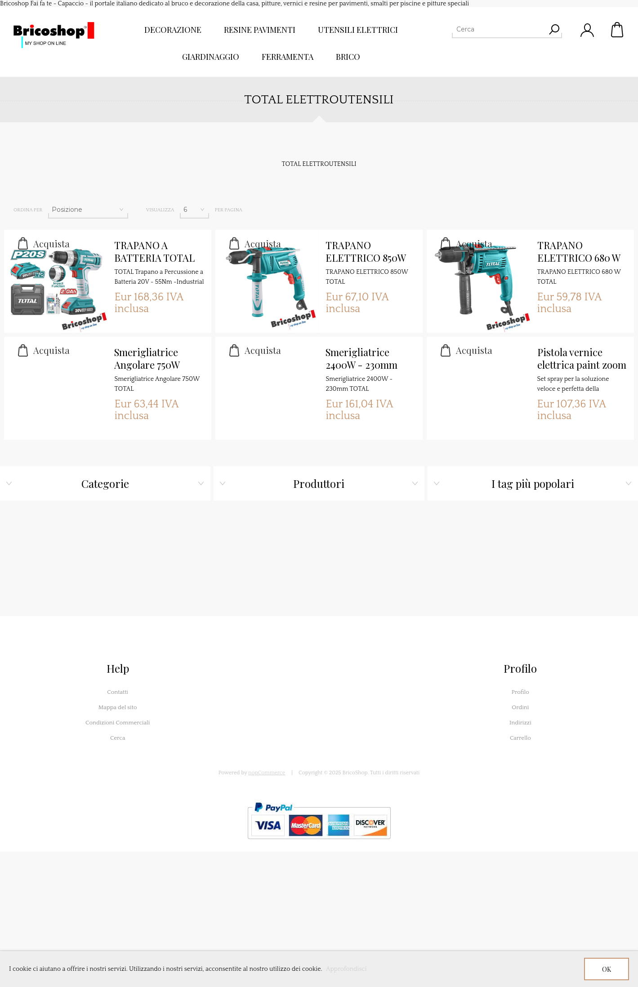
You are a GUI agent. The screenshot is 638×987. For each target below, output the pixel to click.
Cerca (117, 738)
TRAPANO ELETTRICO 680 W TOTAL (578, 252)
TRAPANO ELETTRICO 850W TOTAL (366, 252)
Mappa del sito (117, 707)
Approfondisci (346, 969)
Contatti (117, 692)
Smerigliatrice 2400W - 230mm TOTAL (361, 359)
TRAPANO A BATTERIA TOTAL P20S (154, 252)
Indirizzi (520, 722)
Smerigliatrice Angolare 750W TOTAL (146, 359)
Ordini (520, 707)
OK (606, 969)
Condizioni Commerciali (117, 722)
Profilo (520, 692)
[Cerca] (499, 29)
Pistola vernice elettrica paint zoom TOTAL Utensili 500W (581, 359)
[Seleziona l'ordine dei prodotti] (88, 209)
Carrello (617, 29)
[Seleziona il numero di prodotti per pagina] (194, 209)
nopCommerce (266, 773)
